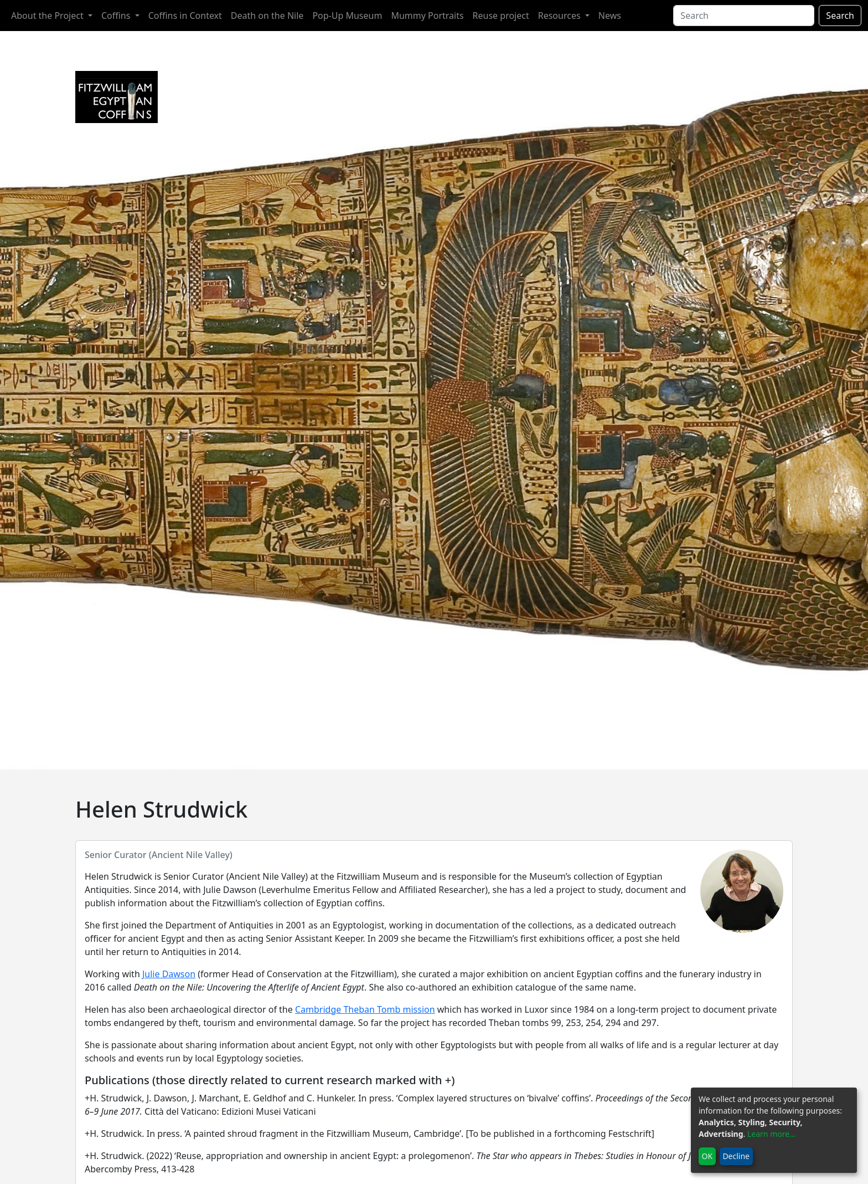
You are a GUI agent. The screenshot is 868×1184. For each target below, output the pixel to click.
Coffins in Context (185, 15)
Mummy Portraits (427, 15)
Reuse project (501, 15)
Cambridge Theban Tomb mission (365, 1009)
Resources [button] (560, 15)
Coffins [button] (117, 15)
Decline (736, 1156)
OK (707, 1156)
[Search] (743, 15)
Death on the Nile (267, 15)
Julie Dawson (168, 974)
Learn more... (771, 1134)
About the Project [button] (48, 15)
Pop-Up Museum (347, 15)
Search (840, 15)
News (609, 15)
